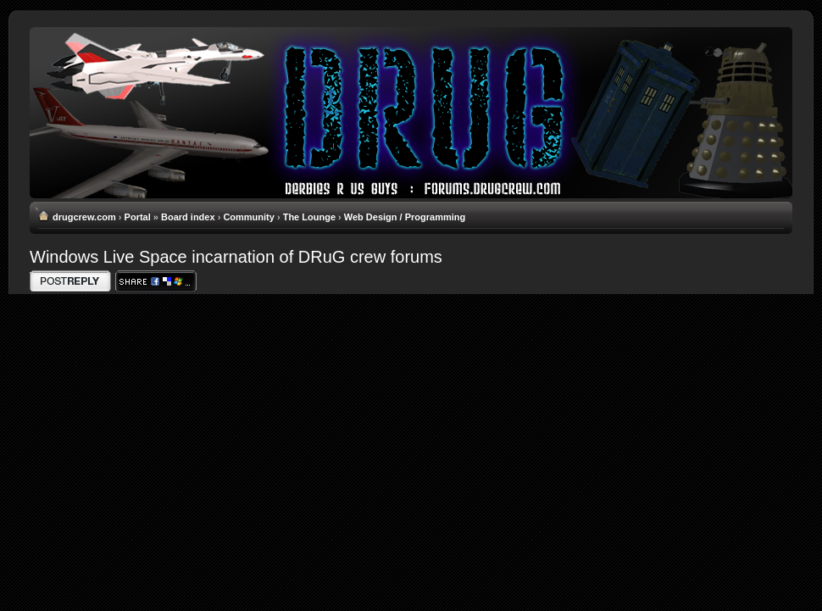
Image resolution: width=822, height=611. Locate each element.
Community (249, 217)
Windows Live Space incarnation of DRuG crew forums (236, 256)
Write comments (70, 281)
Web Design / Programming (404, 217)
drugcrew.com (84, 217)
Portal (138, 217)
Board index (188, 217)
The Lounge (309, 217)
